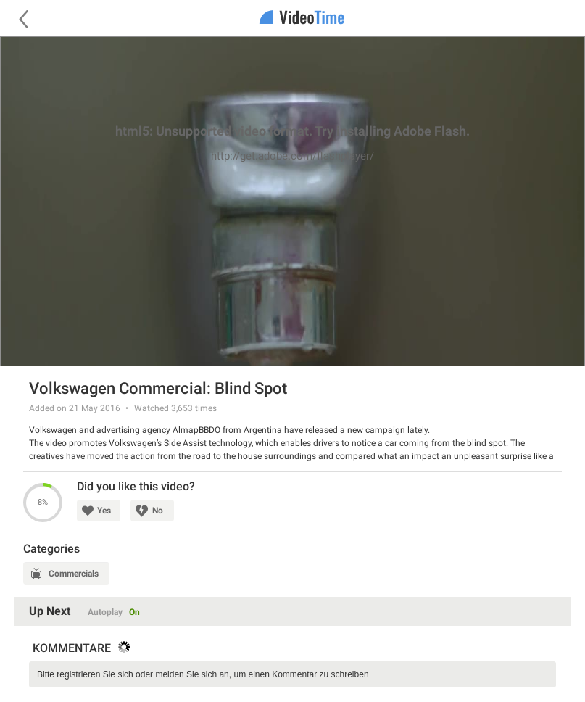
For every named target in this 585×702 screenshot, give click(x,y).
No (157, 510)
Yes (104, 510)
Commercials (74, 574)
